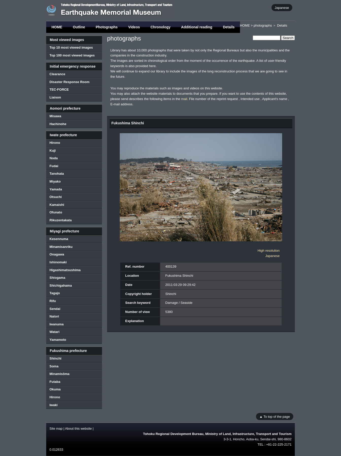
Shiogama (57, 278)
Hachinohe (57, 124)
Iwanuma (56, 324)
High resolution (269, 250)
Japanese (282, 7)
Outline (79, 27)
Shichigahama (60, 285)
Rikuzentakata (60, 220)
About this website (78, 428)
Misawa (55, 116)
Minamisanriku (61, 247)
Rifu (52, 301)
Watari (54, 332)
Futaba (54, 382)
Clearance (57, 74)
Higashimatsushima (65, 270)
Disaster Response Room (69, 82)
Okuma (55, 389)
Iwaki (53, 405)
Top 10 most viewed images (71, 47)
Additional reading (196, 27)
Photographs (106, 27)
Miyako (55, 181)
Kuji (52, 150)
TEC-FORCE (59, 89)
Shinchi (55, 358)
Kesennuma (58, 239)
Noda (53, 158)
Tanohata (56, 173)
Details (229, 27)
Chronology (160, 27)
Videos (134, 27)
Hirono (54, 143)
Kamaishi (56, 205)
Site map (55, 428)
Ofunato (55, 212)
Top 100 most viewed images (72, 55)
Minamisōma (59, 374)
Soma (53, 366)
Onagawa (56, 254)
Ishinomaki (58, 262)
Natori (54, 316)
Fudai (53, 166)
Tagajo (54, 293)
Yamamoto (57, 340)
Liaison (55, 97)
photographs (262, 25)
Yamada (55, 189)
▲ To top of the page (274, 416)
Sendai (54, 309)
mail (184, 99)
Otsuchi (55, 197)
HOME (57, 27)
